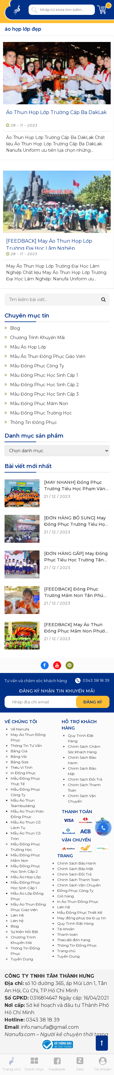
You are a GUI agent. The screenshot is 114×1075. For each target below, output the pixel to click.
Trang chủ (66, 950)
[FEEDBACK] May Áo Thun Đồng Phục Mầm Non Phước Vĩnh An (75, 631)
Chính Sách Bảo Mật (75, 868)
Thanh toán (67, 934)
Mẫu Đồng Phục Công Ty (37, 366)
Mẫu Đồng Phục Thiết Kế (79, 912)
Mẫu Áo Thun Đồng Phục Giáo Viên (47, 356)
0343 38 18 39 (92, 680)
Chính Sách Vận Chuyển (79, 885)
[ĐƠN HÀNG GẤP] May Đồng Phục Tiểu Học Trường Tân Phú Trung (76, 560)
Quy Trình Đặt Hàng (75, 923)
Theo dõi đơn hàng (73, 940)
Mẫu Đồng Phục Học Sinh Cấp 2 (44, 384)
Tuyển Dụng (22, 959)
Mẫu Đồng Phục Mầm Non (39, 403)
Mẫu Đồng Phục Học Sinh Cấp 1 (44, 375)
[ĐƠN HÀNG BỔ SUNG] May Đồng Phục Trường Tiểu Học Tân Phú (75, 524)
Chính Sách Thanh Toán (78, 879)
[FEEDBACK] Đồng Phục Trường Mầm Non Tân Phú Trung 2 (73, 595)
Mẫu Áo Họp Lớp (28, 347)
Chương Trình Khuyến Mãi (37, 337)
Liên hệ (63, 907)
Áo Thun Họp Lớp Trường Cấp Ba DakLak (56, 112)
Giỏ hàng (65, 896)
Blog (15, 328)
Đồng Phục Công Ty (75, 890)
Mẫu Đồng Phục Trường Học (41, 413)
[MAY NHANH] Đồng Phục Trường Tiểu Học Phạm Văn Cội (74, 489)
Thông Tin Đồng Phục (33, 422)
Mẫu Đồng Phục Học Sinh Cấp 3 (44, 394)
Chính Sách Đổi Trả (74, 874)
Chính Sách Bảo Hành (76, 863)
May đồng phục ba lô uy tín (81, 918)
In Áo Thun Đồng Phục (77, 901)
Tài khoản (65, 929)
